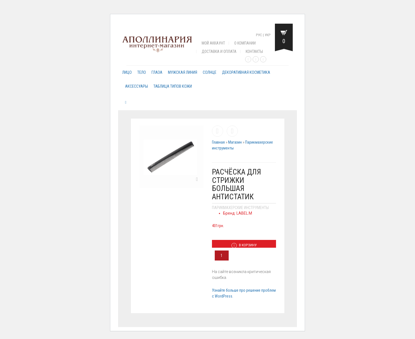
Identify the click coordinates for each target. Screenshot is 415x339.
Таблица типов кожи (172, 86)
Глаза (157, 72)
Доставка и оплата (219, 51)
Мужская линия (182, 72)
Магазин (235, 142)
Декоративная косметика (246, 72)
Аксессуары (136, 86)
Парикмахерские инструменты (240, 207)
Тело (141, 72)
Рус (259, 35)
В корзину (244, 245)
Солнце (209, 72)
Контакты (254, 51)
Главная (218, 142)
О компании (245, 43)
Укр (267, 35)
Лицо (127, 72)
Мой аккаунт (213, 43)
